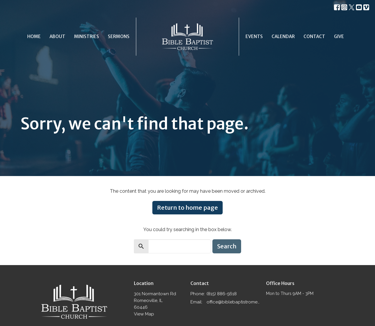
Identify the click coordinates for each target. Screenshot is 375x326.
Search (226, 246)
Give (339, 36)
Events (254, 36)
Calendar (283, 36)
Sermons (118, 36)
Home (34, 36)
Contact (314, 36)
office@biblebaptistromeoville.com (233, 302)
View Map (144, 314)
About (57, 36)
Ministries (86, 36)
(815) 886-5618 (222, 293)
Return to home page (187, 207)
